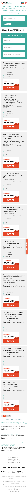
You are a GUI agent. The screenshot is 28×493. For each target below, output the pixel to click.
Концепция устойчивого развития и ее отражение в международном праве (13, 350)
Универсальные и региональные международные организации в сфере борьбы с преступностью (12, 99)
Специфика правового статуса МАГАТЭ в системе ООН (13, 175)
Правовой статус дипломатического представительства (10, 384)
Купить (10, 88)
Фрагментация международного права (12, 242)
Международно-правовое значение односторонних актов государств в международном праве (13, 315)
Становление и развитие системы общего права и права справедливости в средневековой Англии (13, 444)
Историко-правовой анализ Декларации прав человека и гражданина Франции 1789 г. (14, 424)
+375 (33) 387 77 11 (14, 460)
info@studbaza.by (14, 462)
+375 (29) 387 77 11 (14, 457)
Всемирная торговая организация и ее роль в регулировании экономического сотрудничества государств (13, 138)
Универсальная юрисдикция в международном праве (14, 64)
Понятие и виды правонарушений (11, 434)
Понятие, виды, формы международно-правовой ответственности (13, 209)
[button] (23, 54)
